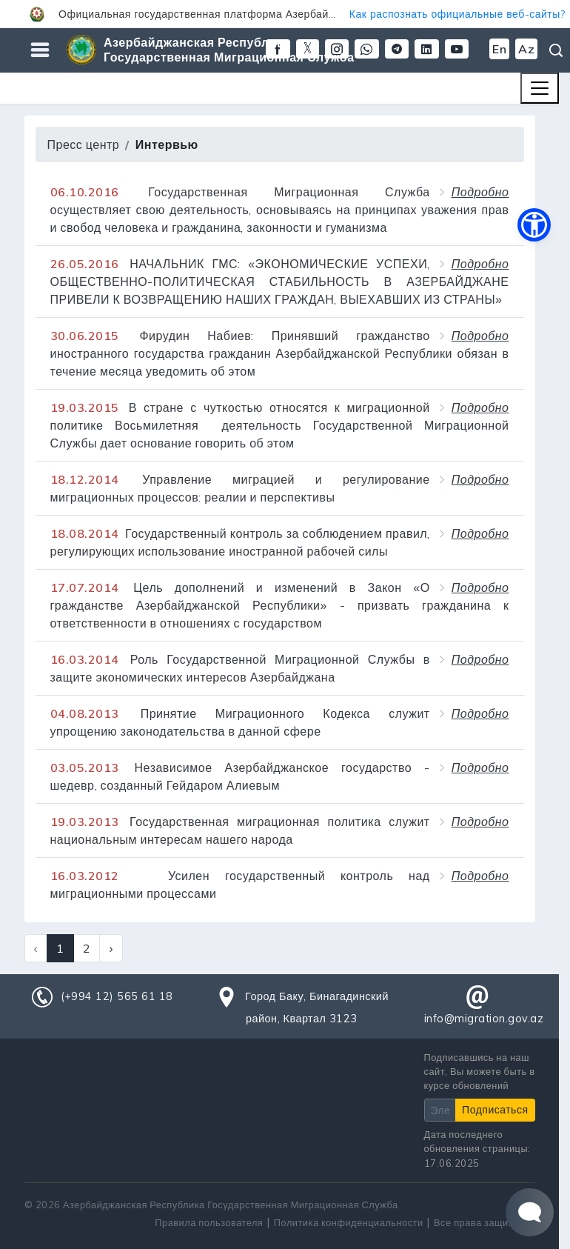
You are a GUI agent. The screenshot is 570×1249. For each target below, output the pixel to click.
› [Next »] (111, 948)
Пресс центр (83, 144)
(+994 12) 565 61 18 (117, 996)
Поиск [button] (556, 50)
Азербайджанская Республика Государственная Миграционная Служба (229, 49)
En (499, 48)
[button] (285, 14)
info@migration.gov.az (484, 1018)
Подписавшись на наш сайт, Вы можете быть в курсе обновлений (479, 1071)
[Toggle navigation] (539, 88)
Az (526, 48)
